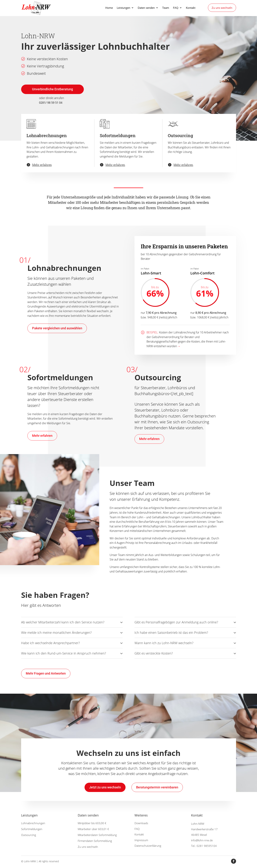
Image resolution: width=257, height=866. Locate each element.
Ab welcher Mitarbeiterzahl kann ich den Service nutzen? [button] (62, 622)
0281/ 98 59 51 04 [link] (50, 103)
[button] (233, 861)
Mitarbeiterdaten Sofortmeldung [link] (97, 835)
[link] (37, 8)
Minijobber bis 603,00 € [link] (92, 823)
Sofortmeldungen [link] (31, 829)
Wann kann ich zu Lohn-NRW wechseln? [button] (163, 643)
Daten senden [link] (146, 7)
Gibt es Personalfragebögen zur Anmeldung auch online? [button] (176, 622)
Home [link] (109, 7)
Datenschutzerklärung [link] (147, 845)
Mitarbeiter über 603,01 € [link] (93, 829)
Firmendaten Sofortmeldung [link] (95, 841)
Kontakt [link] (190, 7)
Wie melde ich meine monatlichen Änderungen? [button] (56, 632)
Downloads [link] (141, 823)
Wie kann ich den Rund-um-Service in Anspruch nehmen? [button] (63, 653)
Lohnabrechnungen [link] (33, 823)
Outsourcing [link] (28, 835)
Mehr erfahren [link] (42, 165)
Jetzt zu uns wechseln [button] (105, 787)
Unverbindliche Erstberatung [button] (52, 89)
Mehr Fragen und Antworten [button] (46, 673)
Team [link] (165, 7)
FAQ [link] (175, 7)
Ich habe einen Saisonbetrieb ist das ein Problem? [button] (171, 632)
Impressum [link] (141, 840)
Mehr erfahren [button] (42, 435)
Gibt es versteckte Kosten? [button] (153, 653)
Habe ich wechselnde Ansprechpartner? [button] (50, 643)
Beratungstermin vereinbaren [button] (157, 787)
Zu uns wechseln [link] (222, 7)
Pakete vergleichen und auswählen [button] (57, 328)
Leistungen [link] (123, 7)
